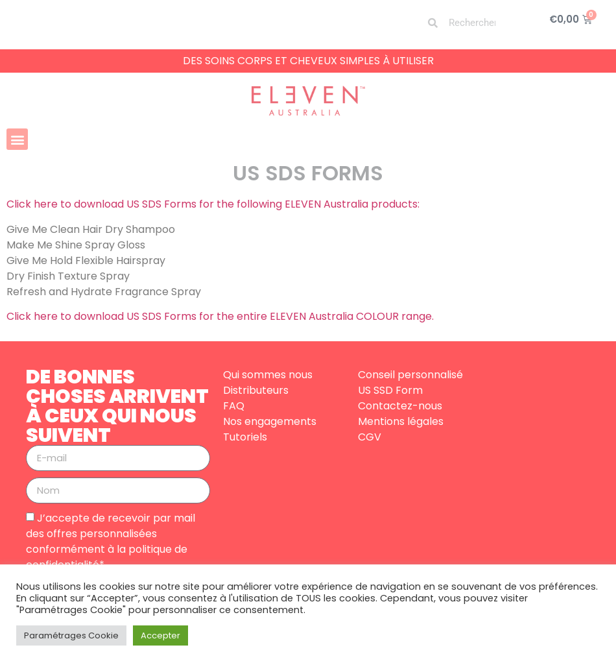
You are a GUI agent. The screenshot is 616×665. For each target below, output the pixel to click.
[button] (17, 139)
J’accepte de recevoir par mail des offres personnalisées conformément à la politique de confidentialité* (110, 541)
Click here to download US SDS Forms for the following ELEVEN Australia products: (213, 204)
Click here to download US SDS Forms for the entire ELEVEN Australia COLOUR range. (221, 316)
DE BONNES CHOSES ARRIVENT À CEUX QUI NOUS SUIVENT (117, 406)
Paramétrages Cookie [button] (71, 635)
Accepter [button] (160, 635)
